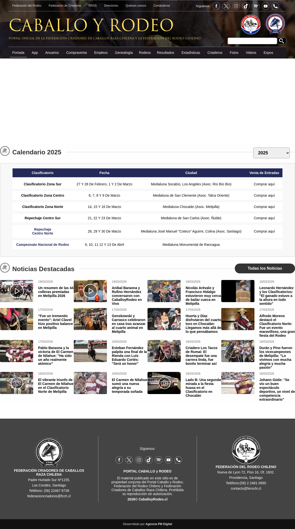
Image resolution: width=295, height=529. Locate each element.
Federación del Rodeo (26, 5)
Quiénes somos (136, 5)
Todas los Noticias (265, 268)
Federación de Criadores (65, 5)
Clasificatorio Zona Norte (42, 207)
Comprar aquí (264, 184)
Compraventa (76, 53)
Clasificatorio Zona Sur (42, 184)
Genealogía (124, 53)
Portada (18, 53)
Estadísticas (190, 53)
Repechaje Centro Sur (42, 218)
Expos (268, 53)
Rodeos (145, 53)
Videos (251, 53)
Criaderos (214, 53)
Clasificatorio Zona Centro (42, 195)
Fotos (234, 53)
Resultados (165, 53)
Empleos (100, 53)
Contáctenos (161, 5)
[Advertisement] (147, 99)
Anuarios (52, 53)
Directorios (111, 5)
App (35, 53)
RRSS (92, 5)
